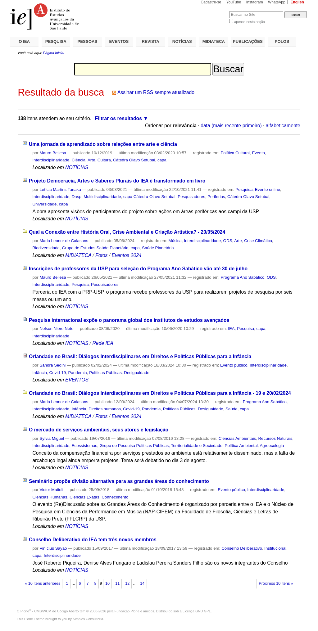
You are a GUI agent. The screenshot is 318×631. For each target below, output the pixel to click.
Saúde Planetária (158, 248)
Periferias (216, 196)
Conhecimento (115, 497)
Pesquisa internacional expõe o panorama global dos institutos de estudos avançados (129, 320)
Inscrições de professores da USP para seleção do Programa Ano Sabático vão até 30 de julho (138, 268)
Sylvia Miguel (51, 438)
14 (142, 583)
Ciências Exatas (84, 497)
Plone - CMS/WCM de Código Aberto (49, 611)
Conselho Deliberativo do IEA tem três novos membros (93, 539)
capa (161, 160)
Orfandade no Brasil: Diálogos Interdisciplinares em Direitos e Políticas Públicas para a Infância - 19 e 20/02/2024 (160, 393)
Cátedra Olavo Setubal (134, 160)
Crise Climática (258, 240)
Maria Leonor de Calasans (63, 240)
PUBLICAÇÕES (248, 41)
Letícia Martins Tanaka (60, 189)
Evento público (234, 365)
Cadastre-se (211, 2)
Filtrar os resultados (118, 118)
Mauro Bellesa (52, 153)
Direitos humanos (105, 409)
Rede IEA (102, 343)
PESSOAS (88, 41)
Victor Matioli (51, 489)
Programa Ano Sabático (242, 277)
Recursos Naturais (275, 438)
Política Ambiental (241, 445)
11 (117, 583)
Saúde (231, 409)
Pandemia (77, 372)
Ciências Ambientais (237, 438)
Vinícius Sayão (53, 548)
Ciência (79, 160)
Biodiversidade (46, 248)
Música (175, 240)
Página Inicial (53, 53)
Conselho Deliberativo (241, 548)
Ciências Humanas (49, 497)
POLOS (282, 41)
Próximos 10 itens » (276, 583)
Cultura (104, 160)
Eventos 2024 (126, 255)
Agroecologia (272, 445)
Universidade (44, 204)
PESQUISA (55, 41)
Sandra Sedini (52, 365)
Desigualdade (136, 372)
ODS (227, 240)
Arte (91, 160)
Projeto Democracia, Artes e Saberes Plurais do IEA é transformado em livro (117, 180)
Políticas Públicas (105, 372)
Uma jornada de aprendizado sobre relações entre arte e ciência (103, 144)
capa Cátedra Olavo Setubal (149, 196)
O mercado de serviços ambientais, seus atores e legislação (98, 429)
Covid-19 (57, 372)
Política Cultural (235, 153)
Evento (258, 153)
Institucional (275, 548)
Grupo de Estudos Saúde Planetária (95, 248)
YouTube (233, 2)
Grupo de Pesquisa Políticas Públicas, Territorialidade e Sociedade (161, 445)
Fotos (101, 255)
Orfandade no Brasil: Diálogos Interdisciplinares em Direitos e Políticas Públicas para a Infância (140, 356)
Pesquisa (243, 189)
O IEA (24, 41)
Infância (39, 372)
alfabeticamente (283, 125)
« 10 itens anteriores (42, 583)
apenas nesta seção (249, 22)
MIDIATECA (213, 41)
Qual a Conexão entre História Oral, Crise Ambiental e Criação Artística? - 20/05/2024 (127, 232)
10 (107, 583)
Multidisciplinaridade (102, 196)
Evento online (267, 189)
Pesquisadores (191, 196)
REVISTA (150, 41)
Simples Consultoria (88, 619)
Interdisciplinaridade (50, 160)
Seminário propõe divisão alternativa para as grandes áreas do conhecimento (119, 481)
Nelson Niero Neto (56, 328)
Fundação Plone (127, 611)
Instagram (254, 2)
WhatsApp (276, 2)
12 (127, 583)
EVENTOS (119, 41)
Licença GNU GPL (197, 611)
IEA (231, 328)
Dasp (76, 196)
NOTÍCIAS (182, 41)
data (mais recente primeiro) (231, 125)
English (297, 2)
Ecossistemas (84, 445)
